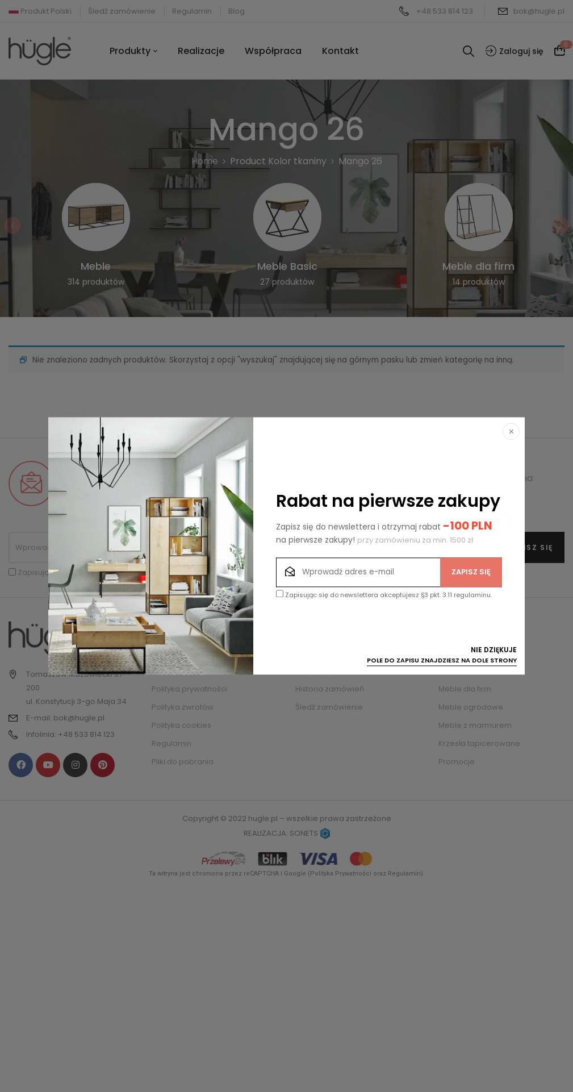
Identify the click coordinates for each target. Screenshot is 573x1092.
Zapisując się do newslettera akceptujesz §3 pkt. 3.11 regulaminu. (384, 595)
